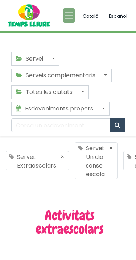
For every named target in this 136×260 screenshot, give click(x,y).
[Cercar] (117, 125)
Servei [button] (30, 59)
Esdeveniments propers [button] (55, 108)
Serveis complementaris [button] (56, 75)
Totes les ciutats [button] (45, 92)
